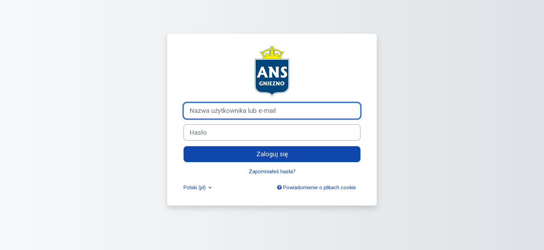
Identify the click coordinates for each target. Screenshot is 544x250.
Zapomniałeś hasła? (272, 171)
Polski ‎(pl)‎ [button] (195, 187)
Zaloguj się (272, 154)
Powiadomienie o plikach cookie (316, 187)
